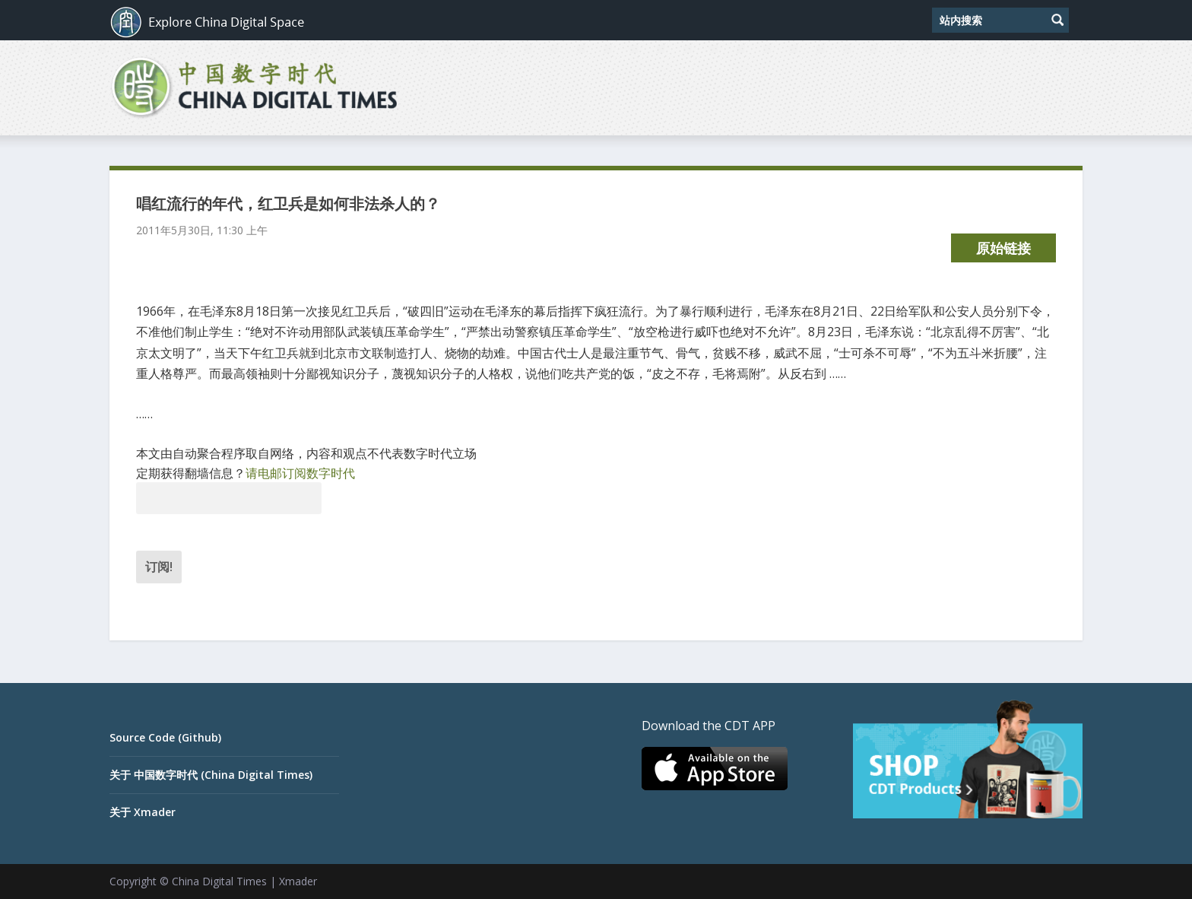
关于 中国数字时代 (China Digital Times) (210, 774)
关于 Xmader (142, 812)
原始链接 (1003, 248)
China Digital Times (219, 881)
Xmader (298, 881)
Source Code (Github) (165, 737)
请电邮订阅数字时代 (300, 473)
